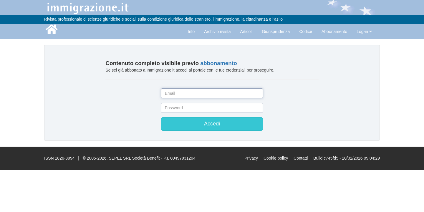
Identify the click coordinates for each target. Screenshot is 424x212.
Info (191, 31)
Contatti (301, 158)
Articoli (246, 31)
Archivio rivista (217, 31)
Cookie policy (276, 158)
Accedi (212, 124)
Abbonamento (334, 31)
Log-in (364, 31)
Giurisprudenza (276, 31)
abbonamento (218, 63)
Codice (305, 31)
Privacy (251, 158)
